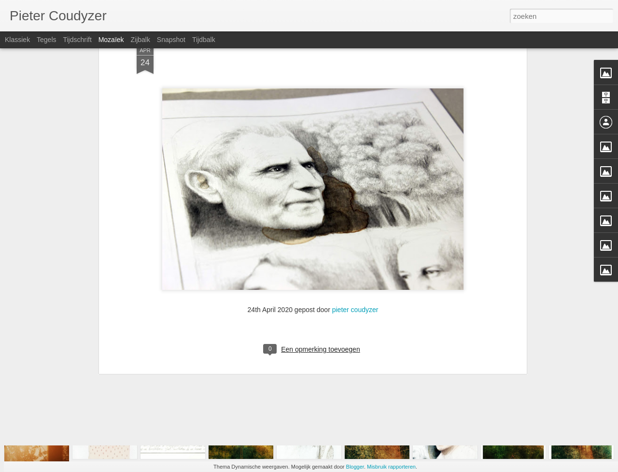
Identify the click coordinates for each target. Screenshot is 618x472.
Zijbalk (140, 39)
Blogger (355, 467)
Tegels (46, 39)
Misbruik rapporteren (391, 467)
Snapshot (171, 39)
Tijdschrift (77, 39)
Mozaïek (111, 39)
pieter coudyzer (355, 228)
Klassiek (17, 39)
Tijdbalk (203, 39)
